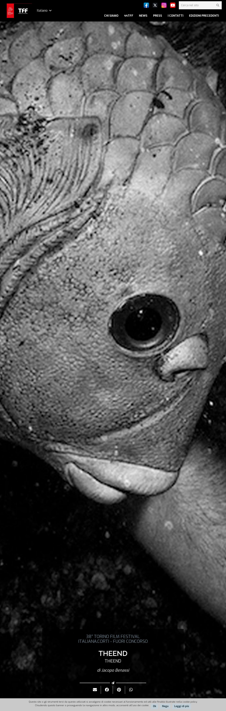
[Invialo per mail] (95, 690)
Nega (165, 706)
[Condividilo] (107, 690)
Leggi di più (181, 706)
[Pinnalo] (119, 690)
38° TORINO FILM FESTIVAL (113, 636)
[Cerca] (218, 5)
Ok (154, 706)
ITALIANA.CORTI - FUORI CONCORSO (113, 641)
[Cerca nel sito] (200, 5)
